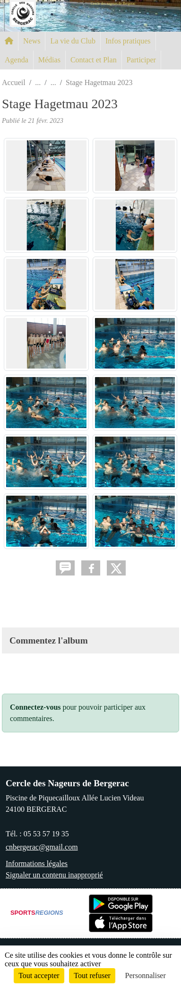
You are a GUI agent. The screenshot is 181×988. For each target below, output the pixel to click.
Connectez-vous (35, 707)
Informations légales (37, 863)
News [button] (31, 41)
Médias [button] (49, 60)
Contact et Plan (93, 60)
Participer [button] (141, 60)
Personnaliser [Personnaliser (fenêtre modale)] (145, 975)
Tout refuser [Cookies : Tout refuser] (92, 975)
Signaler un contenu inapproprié (54, 875)
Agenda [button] (16, 60)
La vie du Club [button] (72, 41)
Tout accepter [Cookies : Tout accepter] (38, 975)
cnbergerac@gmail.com (42, 847)
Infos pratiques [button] (128, 41)
